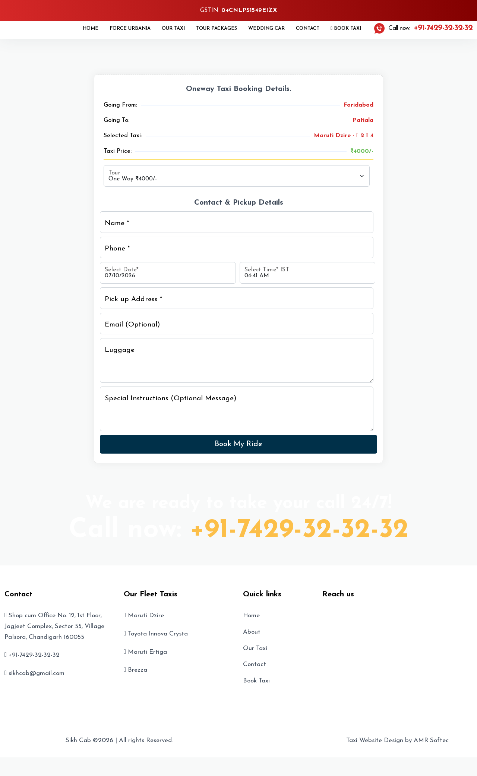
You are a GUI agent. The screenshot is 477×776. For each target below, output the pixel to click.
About (251, 632)
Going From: (120, 105)
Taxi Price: (118, 151)
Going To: (116, 120)
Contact (307, 28)
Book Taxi (346, 28)
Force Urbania (130, 28)
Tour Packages (216, 28)
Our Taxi (173, 28)
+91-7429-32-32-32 (299, 530)
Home (90, 28)
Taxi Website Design (374, 740)
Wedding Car (266, 28)
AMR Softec (431, 740)
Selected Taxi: (123, 136)
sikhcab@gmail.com (36, 673)
